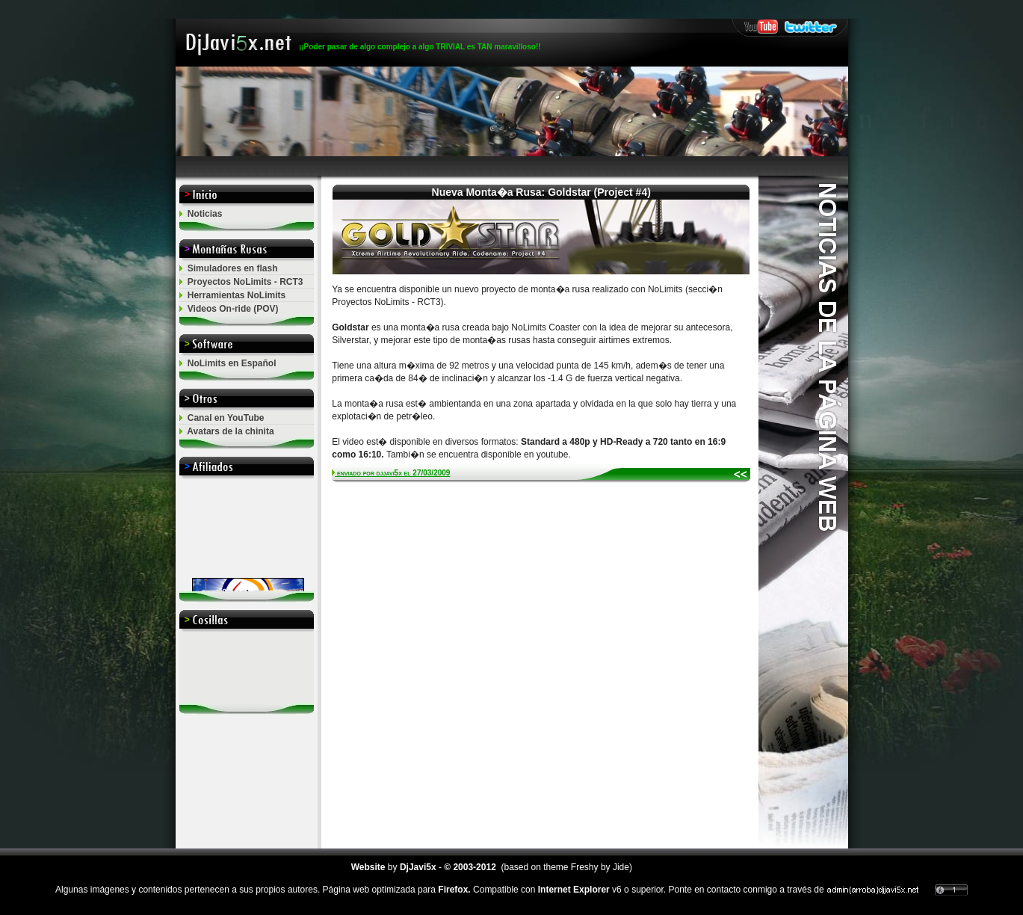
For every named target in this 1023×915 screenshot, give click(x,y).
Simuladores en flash (233, 268)
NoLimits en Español (232, 363)
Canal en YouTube (226, 418)
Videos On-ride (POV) (233, 309)
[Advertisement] (512, 166)
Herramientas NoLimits (236, 295)
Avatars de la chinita (230, 431)
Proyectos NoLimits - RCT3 (245, 282)
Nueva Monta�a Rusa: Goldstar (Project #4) (541, 192)
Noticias (205, 214)
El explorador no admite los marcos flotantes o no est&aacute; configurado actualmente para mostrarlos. (247, 535)
